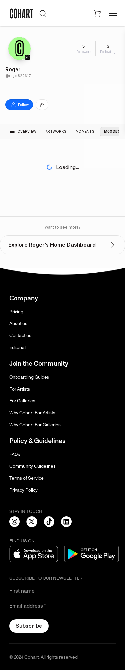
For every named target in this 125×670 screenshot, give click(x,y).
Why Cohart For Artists (32, 413)
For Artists (19, 389)
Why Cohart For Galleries (35, 425)
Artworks (56, 131)
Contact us (20, 335)
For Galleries (22, 401)
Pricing (16, 312)
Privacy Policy (23, 490)
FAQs (14, 454)
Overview (23, 131)
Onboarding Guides (29, 377)
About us (18, 323)
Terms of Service (26, 478)
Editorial (17, 347)
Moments (85, 131)
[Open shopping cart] (97, 13)
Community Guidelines (32, 466)
